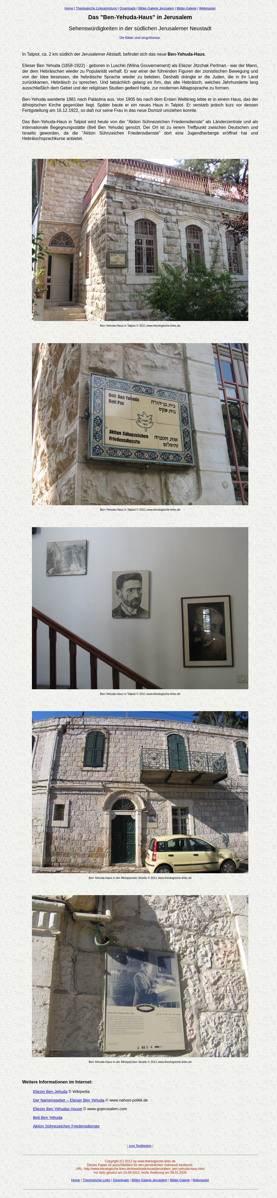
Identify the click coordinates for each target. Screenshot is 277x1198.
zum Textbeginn (140, 1146)
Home (69, 8)
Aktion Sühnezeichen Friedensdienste (66, 1126)
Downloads (128, 8)
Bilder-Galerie (186, 8)
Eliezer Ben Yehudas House (57, 1109)
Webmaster (207, 8)
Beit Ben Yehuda (47, 1117)
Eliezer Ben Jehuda (50, 1091)
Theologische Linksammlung (96, 8)
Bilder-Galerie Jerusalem (156, 8)
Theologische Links (96, 1180)
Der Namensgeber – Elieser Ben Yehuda (68, 1100)
